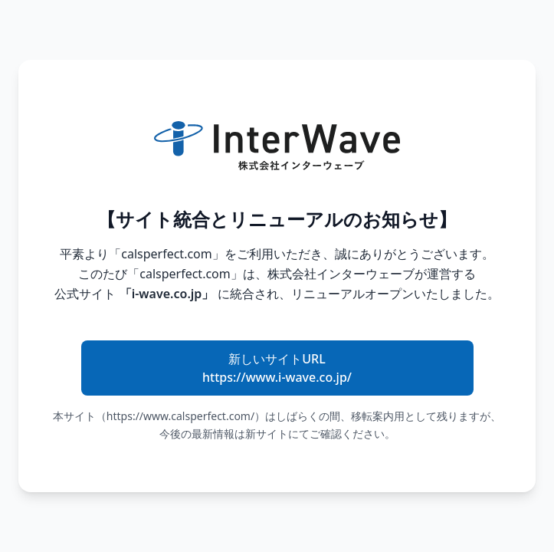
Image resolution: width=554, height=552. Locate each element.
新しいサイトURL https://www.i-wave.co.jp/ (277, 368)
